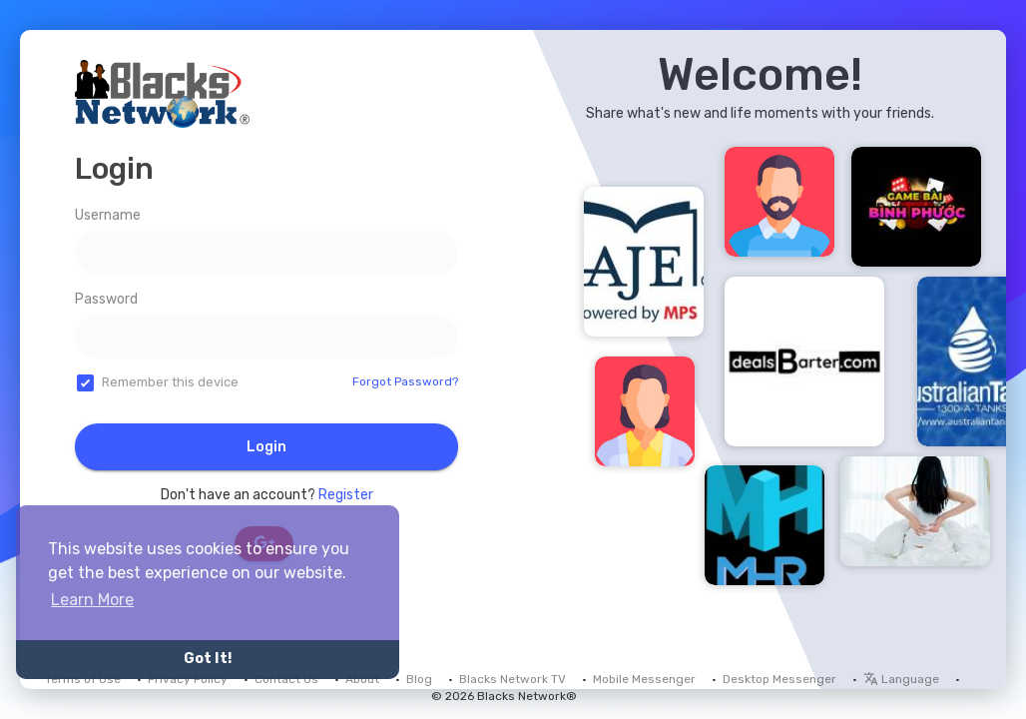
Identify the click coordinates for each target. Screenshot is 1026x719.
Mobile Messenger (644, 679)
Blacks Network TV (512, 679)
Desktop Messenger (779, 679)
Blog (419, 679)
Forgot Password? (405, 381)
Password (106, 299)
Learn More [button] (92, 599)
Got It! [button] (208, 658)
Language (901, 679)
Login (266, 446)
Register (345, 494)
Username (108, 215)
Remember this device (170, 381)
